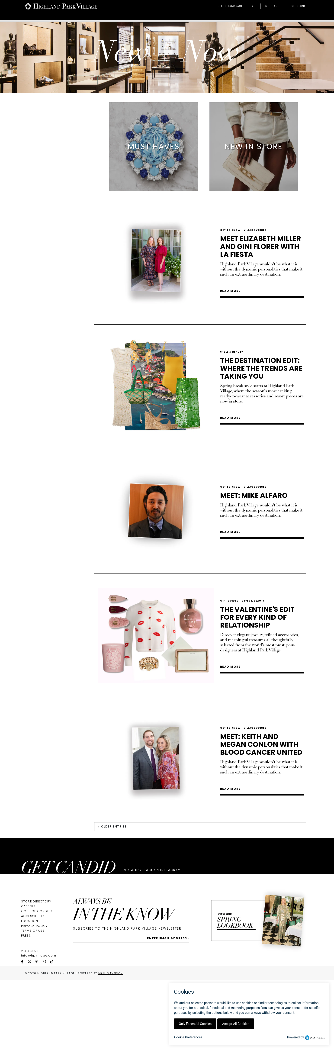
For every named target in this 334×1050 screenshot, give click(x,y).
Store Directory (36, 971)
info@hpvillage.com (38, 1025)
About (94, 17)
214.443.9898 (32, 1021)
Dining (39, 180)
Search (273, 6)
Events (123, 17)
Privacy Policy (34, 996)
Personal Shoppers (212, 17)
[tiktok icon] (54, 1032)
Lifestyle (42, 174)
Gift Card (298, 6)
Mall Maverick (110, 1043)
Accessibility (33, 986)
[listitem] (153, 179)
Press (26, 1005)
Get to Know (48, 162)
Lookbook (257, 17)
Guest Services (161, 17)
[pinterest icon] (38, 1032)
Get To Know (232, 263)
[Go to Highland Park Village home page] (61, 6)
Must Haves (46, 150)
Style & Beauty (50, 168)
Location (29, 991)
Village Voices (255, 263)
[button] (237, 6)
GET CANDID (68, 902)
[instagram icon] (46, 1032)
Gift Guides (46, 186)
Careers (28, 976)
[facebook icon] (24, 1032)
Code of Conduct (37, 981)
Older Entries (112, 860)
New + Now (294, 17)
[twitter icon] (31, 1032)
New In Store (47, 156)
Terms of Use (32, 1000)
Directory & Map (55, 17)
